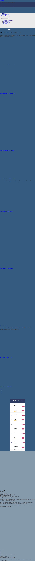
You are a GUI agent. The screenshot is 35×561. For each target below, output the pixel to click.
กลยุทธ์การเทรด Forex (6, 21)
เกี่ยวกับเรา (3, 24)
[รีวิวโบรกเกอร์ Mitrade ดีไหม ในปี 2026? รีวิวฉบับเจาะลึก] (5, 266)
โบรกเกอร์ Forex (3, 13)
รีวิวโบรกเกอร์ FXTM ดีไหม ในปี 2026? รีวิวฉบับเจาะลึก (6, 357)
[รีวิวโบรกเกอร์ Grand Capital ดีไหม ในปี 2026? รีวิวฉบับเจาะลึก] (5, 148)
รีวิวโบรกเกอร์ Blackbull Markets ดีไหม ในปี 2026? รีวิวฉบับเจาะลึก (7, 93)
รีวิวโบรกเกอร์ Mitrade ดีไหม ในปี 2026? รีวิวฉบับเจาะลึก (6, 268)
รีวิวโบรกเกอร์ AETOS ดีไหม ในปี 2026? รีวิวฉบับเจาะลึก (6, 386)
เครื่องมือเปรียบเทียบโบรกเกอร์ (5, 16)
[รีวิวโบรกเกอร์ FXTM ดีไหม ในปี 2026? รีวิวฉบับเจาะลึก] (5, 355)
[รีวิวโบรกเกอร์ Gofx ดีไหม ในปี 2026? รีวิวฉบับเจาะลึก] (5, 295)
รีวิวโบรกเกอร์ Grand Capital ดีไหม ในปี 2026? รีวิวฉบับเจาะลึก (7, 150)
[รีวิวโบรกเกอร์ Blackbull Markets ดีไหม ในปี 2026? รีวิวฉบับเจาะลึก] (5, 91)
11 (1, 397)
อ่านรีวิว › (23, 406)
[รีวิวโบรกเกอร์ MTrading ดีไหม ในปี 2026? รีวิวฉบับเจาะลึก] (5, 238)
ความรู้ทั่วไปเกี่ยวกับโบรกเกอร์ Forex (8, 20)
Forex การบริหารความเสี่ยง (6, 22)
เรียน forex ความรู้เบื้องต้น (6, 19)
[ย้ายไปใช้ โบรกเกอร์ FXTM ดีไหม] (5, 323)
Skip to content (2, 0)
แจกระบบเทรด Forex (5, 23)
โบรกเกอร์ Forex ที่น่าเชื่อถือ (5, 14)
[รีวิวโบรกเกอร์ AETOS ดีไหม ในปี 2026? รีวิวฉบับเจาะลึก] (5, 384)
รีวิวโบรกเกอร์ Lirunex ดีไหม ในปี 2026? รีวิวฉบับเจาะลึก (6, 211)
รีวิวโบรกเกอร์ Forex (4, 15)
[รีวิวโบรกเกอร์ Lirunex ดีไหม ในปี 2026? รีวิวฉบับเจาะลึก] (5, 209)
